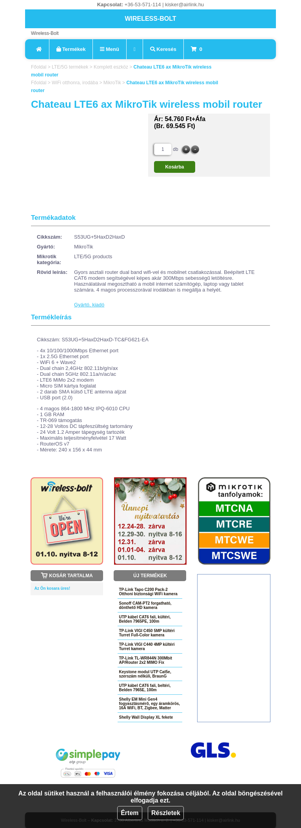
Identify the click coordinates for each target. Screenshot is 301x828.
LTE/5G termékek (70, 67)
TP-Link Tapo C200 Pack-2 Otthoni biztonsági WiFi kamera (148, 591)
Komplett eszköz (111, 67)
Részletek (165, 813)
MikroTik (112, 82)
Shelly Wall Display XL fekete (146, 717)
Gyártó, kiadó (89, 305)
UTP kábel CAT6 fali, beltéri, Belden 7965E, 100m (144, 687)
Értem (129, 813)
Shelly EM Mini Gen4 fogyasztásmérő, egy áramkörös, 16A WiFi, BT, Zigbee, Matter (149, 703)
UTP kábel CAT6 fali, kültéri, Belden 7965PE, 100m (144, 619)
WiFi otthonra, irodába (75, 82)
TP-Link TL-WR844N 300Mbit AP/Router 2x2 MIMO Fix (145, 660)
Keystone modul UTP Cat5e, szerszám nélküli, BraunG (145, 674)
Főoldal (38, 67)
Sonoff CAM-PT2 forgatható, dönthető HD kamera (145, 605)
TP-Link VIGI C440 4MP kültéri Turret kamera (146, 646)
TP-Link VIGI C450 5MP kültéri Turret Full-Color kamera (146, 633)
